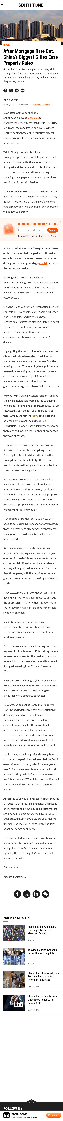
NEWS (6, 45)
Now (34, 415)
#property (37, 105)
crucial (43, 263)
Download (53, 1115)
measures (33, 117)
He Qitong (12, 99)
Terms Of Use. (51, 236)
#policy (46, 105)
